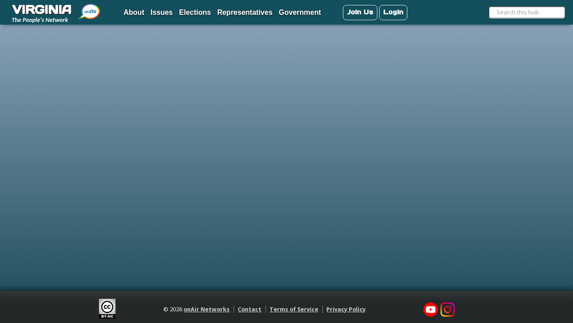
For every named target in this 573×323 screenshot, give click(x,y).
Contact (249, 309)
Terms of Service (293, 309)
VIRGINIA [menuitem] (41, 9)
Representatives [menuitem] (245, 12)
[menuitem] (89, 8)
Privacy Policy (346, 309)
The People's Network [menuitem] (40, 20)
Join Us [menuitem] (360, 12)
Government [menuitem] (300, 12)
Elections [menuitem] (195, 12)
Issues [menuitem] (161, 12)
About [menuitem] (134, 12)
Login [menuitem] (393, 12)
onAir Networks (207, 309)
